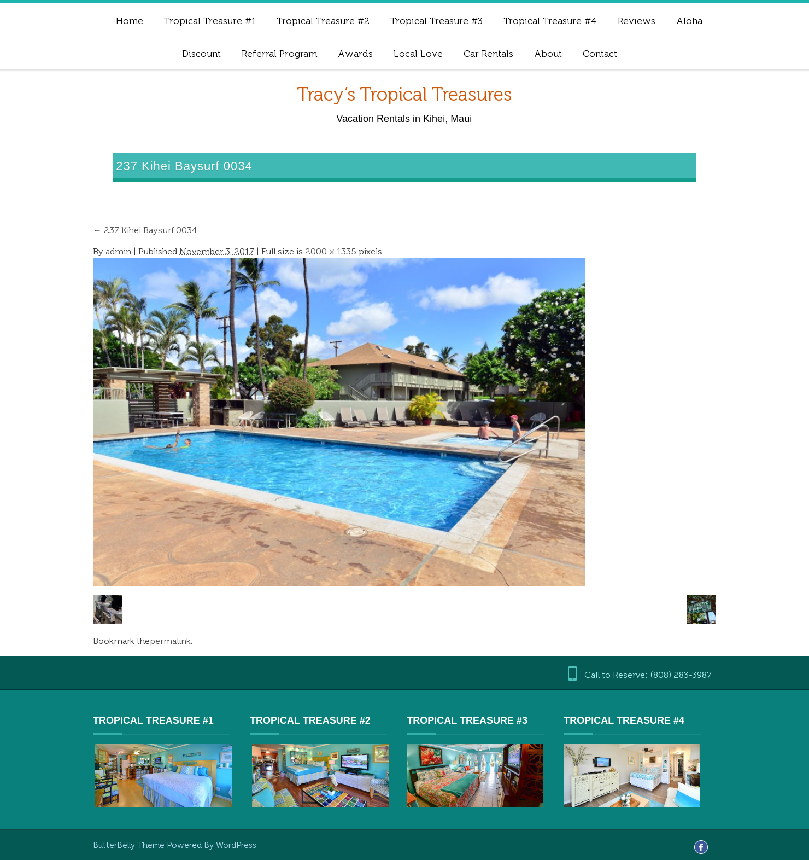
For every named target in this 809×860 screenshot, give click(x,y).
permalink (170, 641)
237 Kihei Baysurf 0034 (145, 230)
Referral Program (279, 53)
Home (129, 20)
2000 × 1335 (330, 251)
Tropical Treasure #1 (210, 20)
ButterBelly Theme (130, 845)
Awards (355, 53)
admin (118, 251)
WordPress (236, 845)
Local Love (418, 53)
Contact (600, 53)
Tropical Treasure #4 (550, 20)
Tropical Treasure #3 (436, 20)
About (548, 53)
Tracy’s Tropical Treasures (404, 94)
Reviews (636, 20)
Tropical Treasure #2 (323, 20)
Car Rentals (488, 53)
